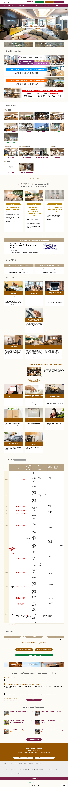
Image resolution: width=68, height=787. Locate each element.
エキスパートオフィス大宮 (56, 770)
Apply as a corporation (24, 649)
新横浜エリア (18, 768)
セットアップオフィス (45, 5)
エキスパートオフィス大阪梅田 (16, 773)
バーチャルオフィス (33, 5)
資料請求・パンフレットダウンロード (44, 757)
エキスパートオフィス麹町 (15, 770)
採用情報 (40, 763)
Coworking (14, 8)
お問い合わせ (52, 774)
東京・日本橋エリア (14, 766)
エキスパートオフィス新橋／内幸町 (33, 769)
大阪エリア (27, 768)
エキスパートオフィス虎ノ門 (47, 770)
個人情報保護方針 (17, 774)
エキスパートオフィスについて (28, 763)
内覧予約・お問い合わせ (34, 655)
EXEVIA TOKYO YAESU (14, 769)
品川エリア (28, 766)
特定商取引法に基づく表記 (31, 774)
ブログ (57, 5)
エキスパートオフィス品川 (43, 769)
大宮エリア (61, 766)
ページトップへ (34, 778)
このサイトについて (23, 774)
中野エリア (40, 766)
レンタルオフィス (10, 5)
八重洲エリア (44, 766)
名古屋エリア (22, 768)
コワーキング (21, 5)
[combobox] (64, 785)
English (63, 785)
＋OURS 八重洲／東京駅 (33, 770)
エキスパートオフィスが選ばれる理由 (16, 763)
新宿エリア (49, 766)
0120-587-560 (34, 749)
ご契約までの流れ (32, 664)
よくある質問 (36, 763)
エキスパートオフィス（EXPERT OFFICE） (10, 2)
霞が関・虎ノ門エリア (55, 766)
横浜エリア (13, 768)
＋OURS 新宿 (40, 770)
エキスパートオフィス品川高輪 (52, 769)
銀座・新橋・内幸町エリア (22, 766)
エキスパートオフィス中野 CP (24, 770)
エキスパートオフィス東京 (23, 769)
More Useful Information (34, 739)
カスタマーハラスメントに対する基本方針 (42, 774)
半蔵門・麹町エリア (34, 766)
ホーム (5, 763)
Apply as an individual (44, 649)
